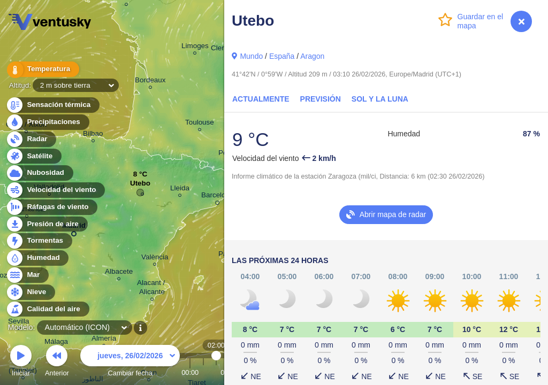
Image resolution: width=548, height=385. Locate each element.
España (281, 56)
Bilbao (93, 135)
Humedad (37, 258)
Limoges (195, 47)
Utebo (140, 185)
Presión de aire (46, 224)
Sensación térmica (52, 105)
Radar (31, 139)
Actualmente (261, 99)
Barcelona (217, 197)
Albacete (119, 273)
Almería (104, 339)
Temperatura (42, 69)
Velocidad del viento (55, 190)
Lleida (179, 189)
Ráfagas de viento (51, 207)
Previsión (320, 99)
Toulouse (199, 123)
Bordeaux (150, 81)
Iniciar (21, 362)
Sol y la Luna (380, 99)
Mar (27, 275)
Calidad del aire (47, 309)
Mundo (251, 56)
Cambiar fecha (130, 362)
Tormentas (38, 241)
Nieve (30, 292)
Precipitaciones (47, 122)
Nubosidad (39, 173)
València (155, 258)
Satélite (33, 156)
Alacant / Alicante (152, 289)
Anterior (57, 362)
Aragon (312, 56)
